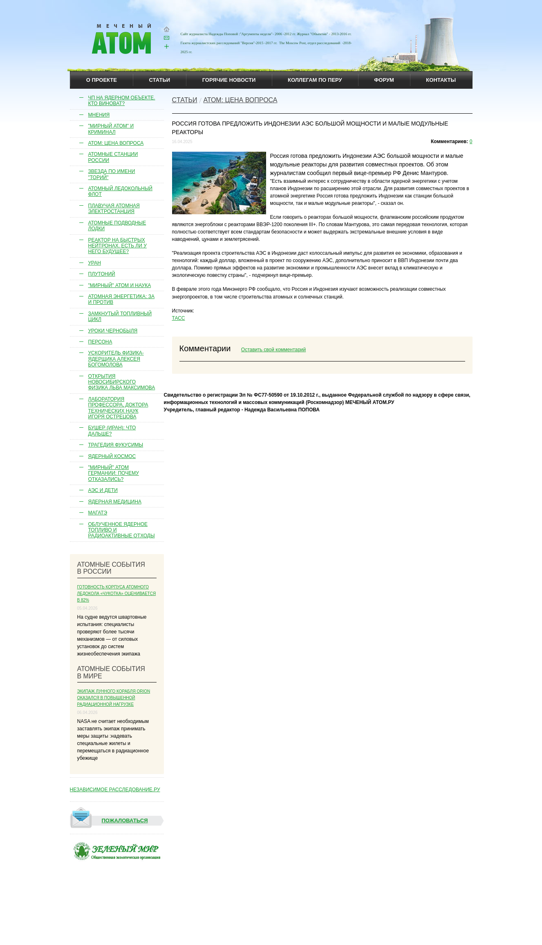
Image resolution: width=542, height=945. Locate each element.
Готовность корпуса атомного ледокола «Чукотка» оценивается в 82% (116, 593)
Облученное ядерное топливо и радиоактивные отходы (121, 530)
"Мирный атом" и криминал (111, 129)
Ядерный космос (112, 456)
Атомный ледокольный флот (120, 191)
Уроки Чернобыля (113, 331)
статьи (159, 80)
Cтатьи (184, 100)
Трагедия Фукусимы (115, 445)
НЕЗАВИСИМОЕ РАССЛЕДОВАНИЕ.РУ (115, 789)
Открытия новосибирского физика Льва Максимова (121, 382)
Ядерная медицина (114, 502)
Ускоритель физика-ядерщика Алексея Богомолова (116, 359)
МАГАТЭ (98, 513)
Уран (94, 263)
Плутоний (101, 274)
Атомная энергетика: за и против (121, 299)
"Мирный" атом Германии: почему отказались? (113, 473)
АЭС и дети (103, 490)
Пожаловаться (109, 821)
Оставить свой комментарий (273, 349)
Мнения (99, 115)
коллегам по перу (315, 80)
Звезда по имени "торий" (111, 174)
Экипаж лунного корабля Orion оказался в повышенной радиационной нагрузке (113, 698)
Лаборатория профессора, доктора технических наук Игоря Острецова (118, 408)
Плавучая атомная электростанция (114, 208)
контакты (441, 80)
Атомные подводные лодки (117, 225)
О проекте (101, 80)
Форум (384, 80)
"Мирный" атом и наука (119, 285)
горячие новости (229, 80)
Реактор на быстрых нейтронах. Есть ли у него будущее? (117, 246)
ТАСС (178, 318)
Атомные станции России (113, 157)
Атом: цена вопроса (116, 143)
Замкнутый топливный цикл (120, 316)
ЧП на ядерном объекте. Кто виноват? (121, 100)
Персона (100, 342)
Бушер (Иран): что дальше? (112, 430)
